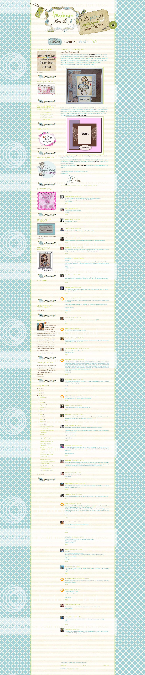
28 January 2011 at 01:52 (75, 503)
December (42, 397)
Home (84, 665)
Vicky (66, 425)
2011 (40, 395)
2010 (40, 474)
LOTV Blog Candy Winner (46, 454)
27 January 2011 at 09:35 (74, 208)
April (41, 417)
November (43, 400)
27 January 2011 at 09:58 (75, 228)
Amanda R (67, 247)
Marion (67, 616)
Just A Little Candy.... (45, 456)
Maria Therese (68, 483)
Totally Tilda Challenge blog (45, 109)
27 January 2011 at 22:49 (79, 483)
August (42, 407)
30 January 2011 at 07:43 (75, 616)
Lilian (66, 503)
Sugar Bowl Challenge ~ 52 (46, 441)
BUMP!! (42, 434)
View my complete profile (45, 353)
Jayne (66, 522)
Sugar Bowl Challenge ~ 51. (47, 465)
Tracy (66, 604)
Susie (66, 274)
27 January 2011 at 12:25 (74, 274)
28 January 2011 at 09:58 (75, 549)
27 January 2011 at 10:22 (74, 238)
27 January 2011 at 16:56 (78, 359)
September (43, 405)
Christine (67, 445)
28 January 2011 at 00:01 (76, 494)
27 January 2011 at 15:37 (75, 317)
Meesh (66, 298)
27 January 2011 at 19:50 (78, 460)
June (41, 412)
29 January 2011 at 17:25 (74, 589)
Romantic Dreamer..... (45, 459)
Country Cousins (70, 185)
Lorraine (67, 494)
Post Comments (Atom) (73, 668)
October (42, 402)
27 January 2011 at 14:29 (75, 298)
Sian (66, 208)
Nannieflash (68, 460)
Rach (66, 219)
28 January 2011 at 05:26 (75, 522)
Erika (66, 238)
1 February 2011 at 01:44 (73, 629)
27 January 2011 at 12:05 (77, 247)
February (42, 421)
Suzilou (67, 287)
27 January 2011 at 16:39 (83, 348)
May (41, 414)
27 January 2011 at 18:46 (77, 414)
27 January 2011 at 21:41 (75, 472)
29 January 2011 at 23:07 (74, 604)
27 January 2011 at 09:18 (75, 196)
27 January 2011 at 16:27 (75, 328)
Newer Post (63, 665)
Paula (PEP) (68, 359)
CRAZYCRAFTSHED (71, 348)
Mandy (67, 196)
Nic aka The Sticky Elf (70, 578)
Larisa (66, 228)
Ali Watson (68, 379)
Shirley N (67, 396)
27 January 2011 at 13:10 (75, 287)
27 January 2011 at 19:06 (76, 445)
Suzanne (67, 405)
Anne (66, 589)
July (41, 409)
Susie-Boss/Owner (46, 112)
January (42, 424)
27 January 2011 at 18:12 (77, 379)
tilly (66, 566)
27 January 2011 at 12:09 (78, 258)
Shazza (67, 317)
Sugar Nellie (95, 185)
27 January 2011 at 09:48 (74, 219)
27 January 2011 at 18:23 (76, 396)
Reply (66, 203)
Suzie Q (67, 549)
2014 (40, 388)
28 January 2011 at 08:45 (78, 537)
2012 (40, 393)
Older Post (106, 665)
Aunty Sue (67, 337)
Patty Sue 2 (68, 414)
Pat (66, 629)
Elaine (48, 322)
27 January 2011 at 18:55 (74, 425)
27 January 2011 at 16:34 (77, 337)
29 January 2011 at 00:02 (83, 578)
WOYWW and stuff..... (45, 468)
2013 (40, 390)
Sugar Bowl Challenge (84, 185)
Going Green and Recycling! (47, 452)
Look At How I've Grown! (46, 470)
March (42, 419)
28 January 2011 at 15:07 (74, 566)
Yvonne (67, 472)
